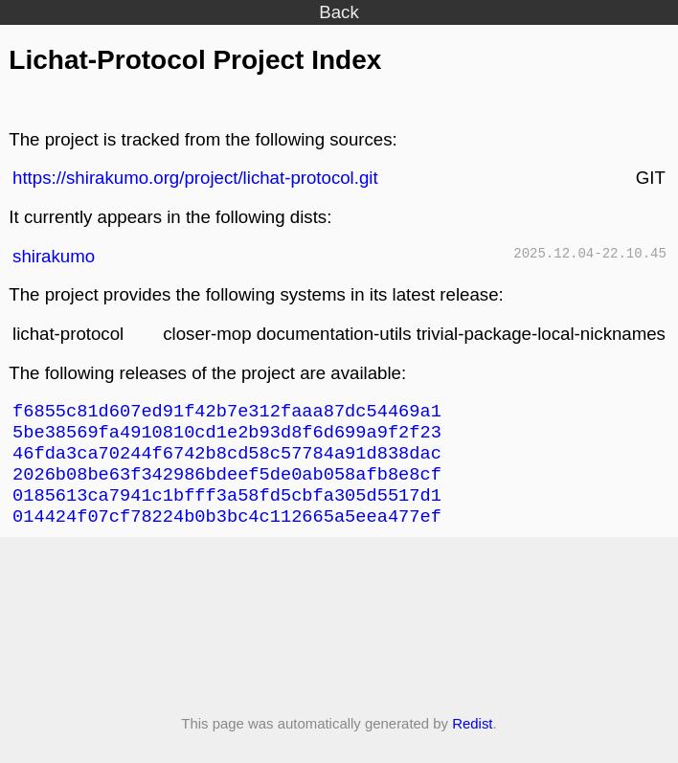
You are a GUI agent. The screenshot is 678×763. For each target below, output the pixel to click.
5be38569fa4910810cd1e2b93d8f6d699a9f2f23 (226, 437)
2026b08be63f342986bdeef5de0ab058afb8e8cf (226, 485)
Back (338, 12)
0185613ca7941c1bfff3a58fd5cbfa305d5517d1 (226, 509)
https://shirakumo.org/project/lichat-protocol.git (195, 178)
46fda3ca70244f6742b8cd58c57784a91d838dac (226, 461)
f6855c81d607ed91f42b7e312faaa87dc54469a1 (226, 413)
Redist (472, 740)
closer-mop (207, 334)
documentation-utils (334, 334)
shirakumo (53, 256)
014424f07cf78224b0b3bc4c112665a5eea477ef (226, 533)
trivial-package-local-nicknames (541, 334)
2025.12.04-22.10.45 (590, 255)
